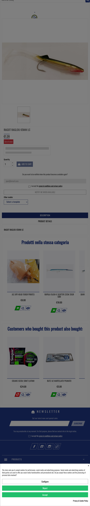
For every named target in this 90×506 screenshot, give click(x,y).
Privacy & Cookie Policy (80, 501)
